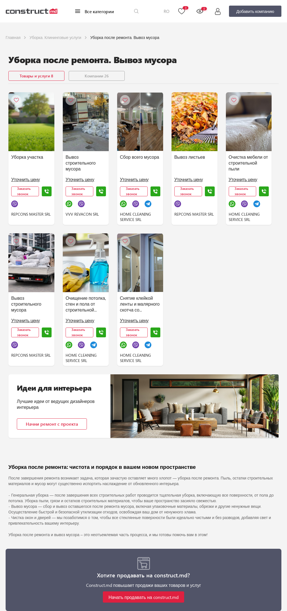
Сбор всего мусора (139, 157)
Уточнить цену (25, 179)
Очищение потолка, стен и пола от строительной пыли (86, 304)
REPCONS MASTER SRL (31, 214)
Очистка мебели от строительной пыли (248, 163)
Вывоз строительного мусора (81, 163)
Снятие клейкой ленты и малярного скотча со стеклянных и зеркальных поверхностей (140, 304)
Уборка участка (27, 157)
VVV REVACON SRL (82, 214)
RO (166, 11)
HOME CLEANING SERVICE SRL (135, 216)
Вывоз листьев (189, 157)
